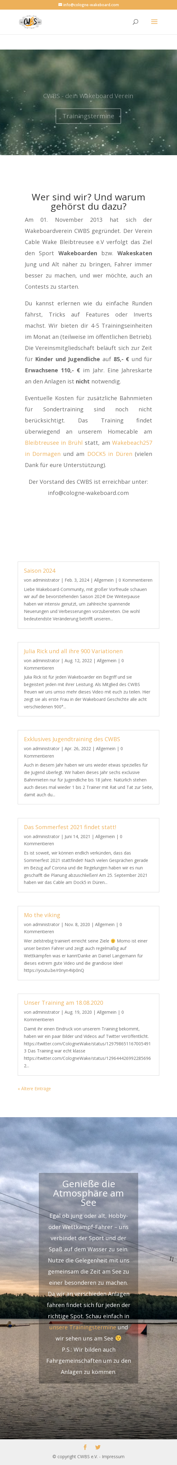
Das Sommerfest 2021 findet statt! (70, 827)
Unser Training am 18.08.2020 (63, 1002)
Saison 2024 (39, 570)
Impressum (113, 1456)
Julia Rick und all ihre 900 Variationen (73, 651)
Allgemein (104, 580)
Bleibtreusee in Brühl (54, 442)
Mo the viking (42, 914)
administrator (46, 580)
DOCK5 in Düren (109, 453)
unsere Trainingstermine (82, 1327)
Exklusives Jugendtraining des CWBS (72, 739)
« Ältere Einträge (34, 1088)
